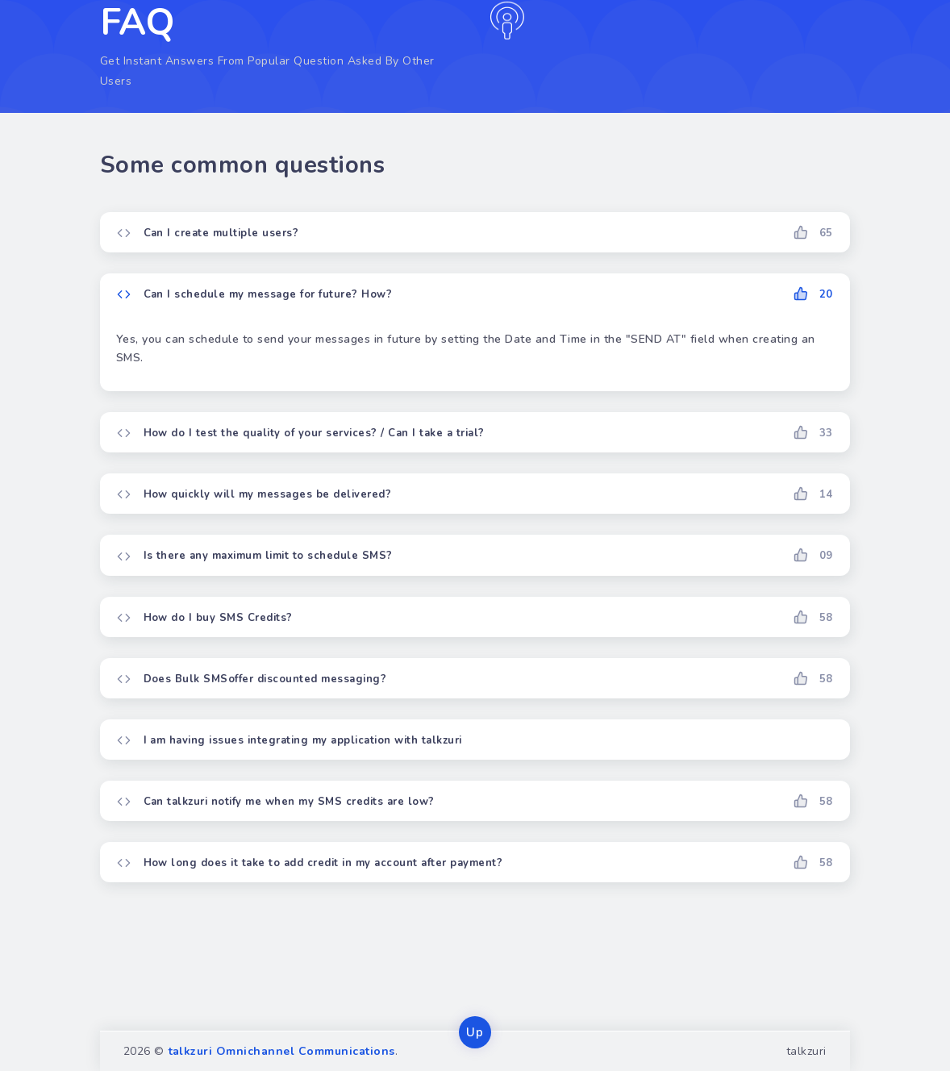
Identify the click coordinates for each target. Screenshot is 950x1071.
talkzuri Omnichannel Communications (282, 1051)
